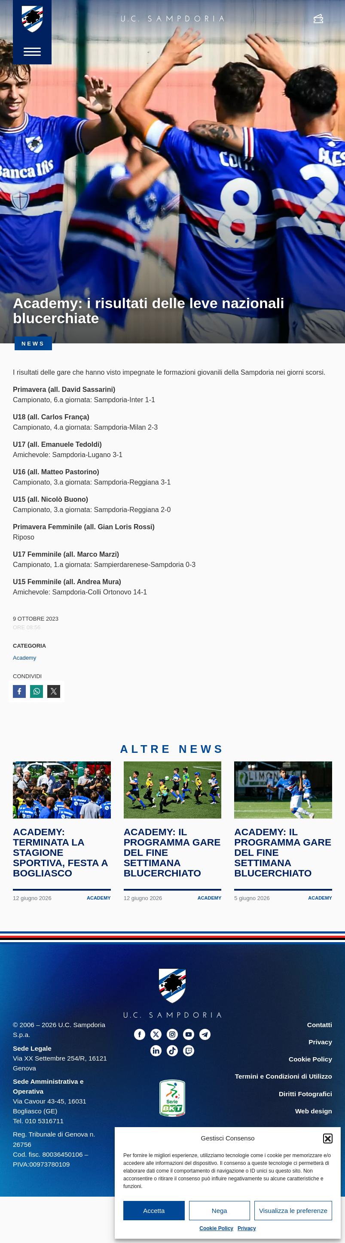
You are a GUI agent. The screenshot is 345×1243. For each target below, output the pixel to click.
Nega (219, 1210)
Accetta (154, 1210)
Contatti (319, 1024)
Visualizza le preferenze (293, 1210)
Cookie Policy (216, 1228)
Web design (313, 1111)
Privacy (247, 1228)
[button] (328, 1138)
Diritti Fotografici (305, 1093)
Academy (24, 658)
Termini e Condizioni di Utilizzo (283, 1076)
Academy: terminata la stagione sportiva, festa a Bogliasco (60, 852)
